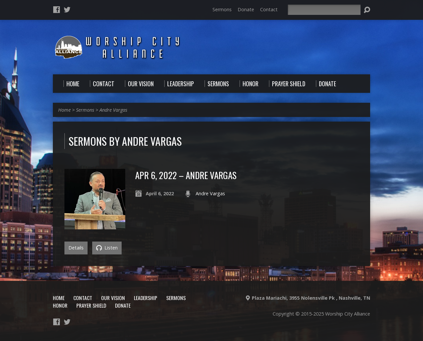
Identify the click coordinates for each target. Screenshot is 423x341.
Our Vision (113, 298)
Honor (60, 305)
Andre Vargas (113, 110)
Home (64, 110)
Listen (107, 248)
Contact (269, 9)
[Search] (324, 10)
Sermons (222, 9)
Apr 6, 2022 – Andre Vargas (186, 175)
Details (76, 248)
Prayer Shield (91, 305)
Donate (246, 9)
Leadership (145, 298)
